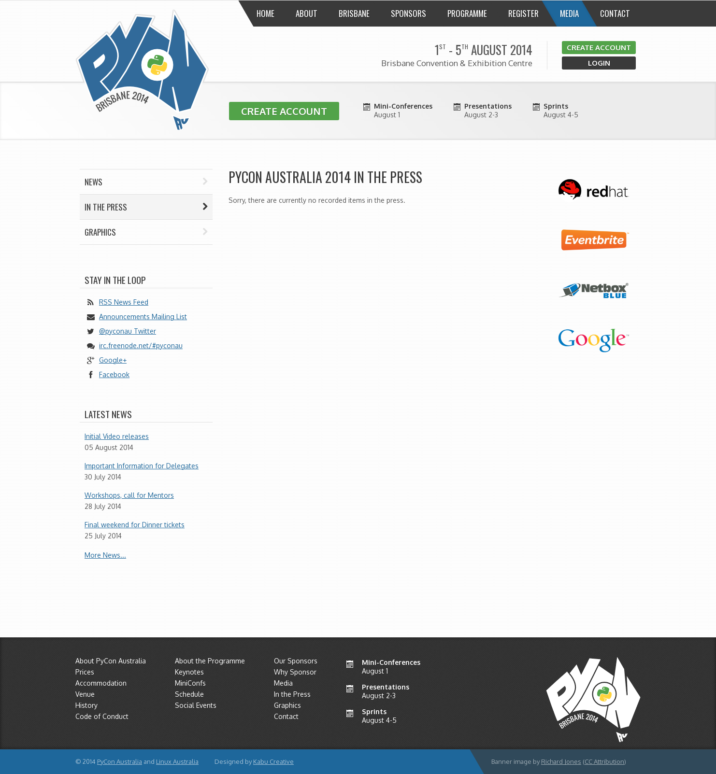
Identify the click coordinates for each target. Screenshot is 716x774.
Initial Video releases (117, 436)
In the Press (292, 694)
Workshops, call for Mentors (129, 495)
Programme (467, 13)
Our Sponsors (295, 661)
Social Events (195, 705)
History (86, 705)
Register (523, 13)
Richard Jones (561, 761)
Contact (615, 13)
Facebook (114, 374)
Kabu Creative (273, 761)
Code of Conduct (102, 716)
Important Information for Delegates (142, 466)
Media (569, 13)
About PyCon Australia (110, 661)
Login (599, 63)
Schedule (189, 694)
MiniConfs (190, 683)
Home (265, 13)
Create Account (599, 47)
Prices (84, 672)
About (306, 13)
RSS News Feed (123, 302)
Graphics (146, 232)
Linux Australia (177, 761)
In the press (146, 207)
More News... (105, 555)
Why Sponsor (295, 672)
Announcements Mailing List (143, 316)
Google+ (113, 360)
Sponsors (408, 13)
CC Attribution (604, 761)
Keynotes (189, 672)
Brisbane (354, 13)
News (146, 182)
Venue (85, 694)
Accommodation (101, 683)
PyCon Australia (119, 761)
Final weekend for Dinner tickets (135, 525)
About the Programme (210, 661)
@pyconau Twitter (127, 331)
